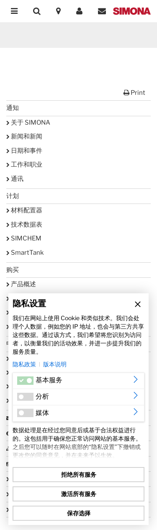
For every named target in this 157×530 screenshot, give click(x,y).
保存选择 (78, 513)
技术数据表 (24, 224)
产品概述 (21, 284)
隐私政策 (24, 364)
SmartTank (25, 252)
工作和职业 (24, 164)
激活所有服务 (78, 493)
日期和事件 (24, 150)
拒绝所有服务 (78, 474)
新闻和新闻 (24, 136)
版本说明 (55, 364)
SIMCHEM (23, 238)
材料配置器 (24, 210)
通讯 (14, 179)
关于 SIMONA (28, 122)
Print (134, 93)
